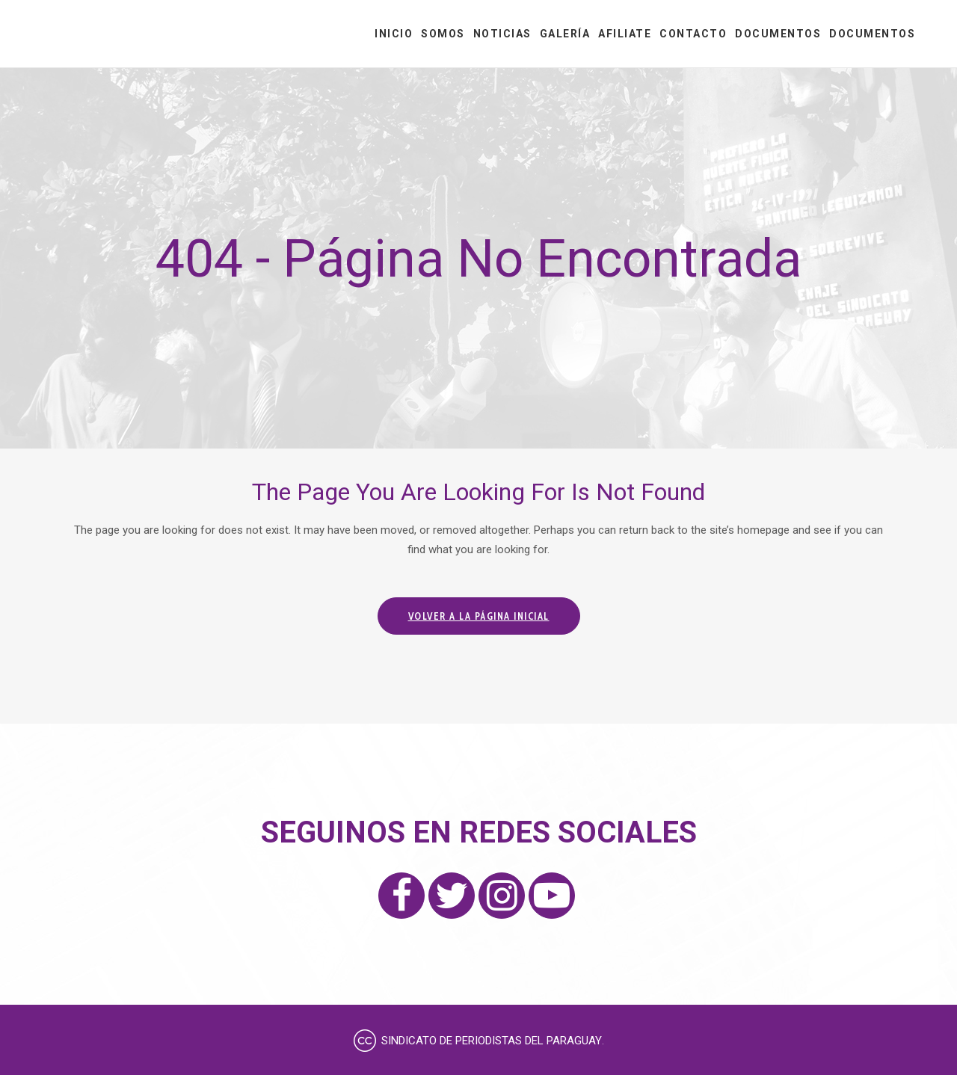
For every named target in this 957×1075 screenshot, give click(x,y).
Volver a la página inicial (479, 616)
